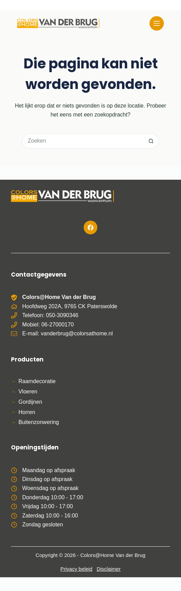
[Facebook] (90, 227)
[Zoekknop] (151, 141)
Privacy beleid (76, 569)
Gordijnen (30, 402)
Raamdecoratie (37, 381)
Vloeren (28, 391)
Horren (27, 412)
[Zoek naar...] (83, 141)
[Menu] (156, 23)
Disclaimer (109, 569)
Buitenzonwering (39, 422)
